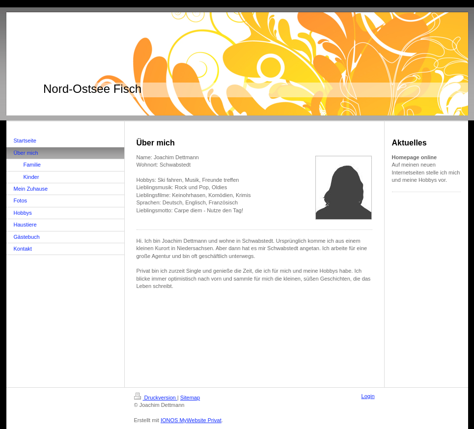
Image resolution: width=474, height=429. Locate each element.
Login (368, 396)
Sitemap (190, 397)
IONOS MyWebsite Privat (191, 420)
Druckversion (155, 397)
